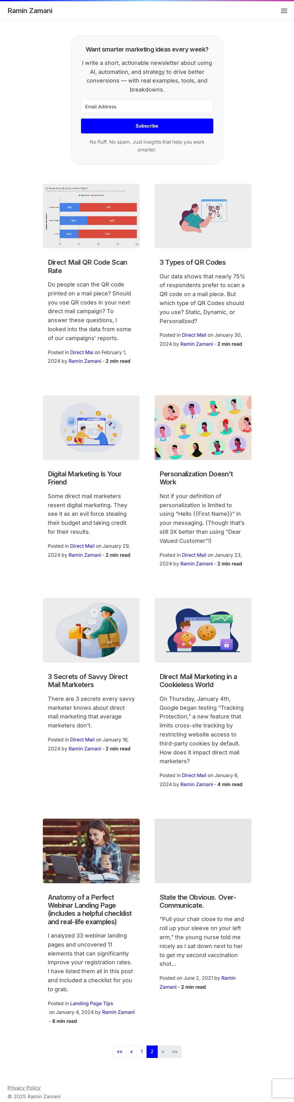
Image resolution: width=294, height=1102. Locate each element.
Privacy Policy (24, 1088)
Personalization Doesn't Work (196, 478)
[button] (119, 1052)
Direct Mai (81, 352)
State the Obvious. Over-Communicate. (198, 901)
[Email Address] (147, 106)
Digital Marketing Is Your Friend (85, 478)
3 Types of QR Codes (193, 262)
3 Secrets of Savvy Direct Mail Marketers (88, 680)
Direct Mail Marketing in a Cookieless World (198, 680)
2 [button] (152, 1051)
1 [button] (142, 1051)
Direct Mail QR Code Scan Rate (87, 266)
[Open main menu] (284, 11)
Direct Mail (194, 335)
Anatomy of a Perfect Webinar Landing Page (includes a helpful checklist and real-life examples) (90, 909)
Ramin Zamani (29, 11)
